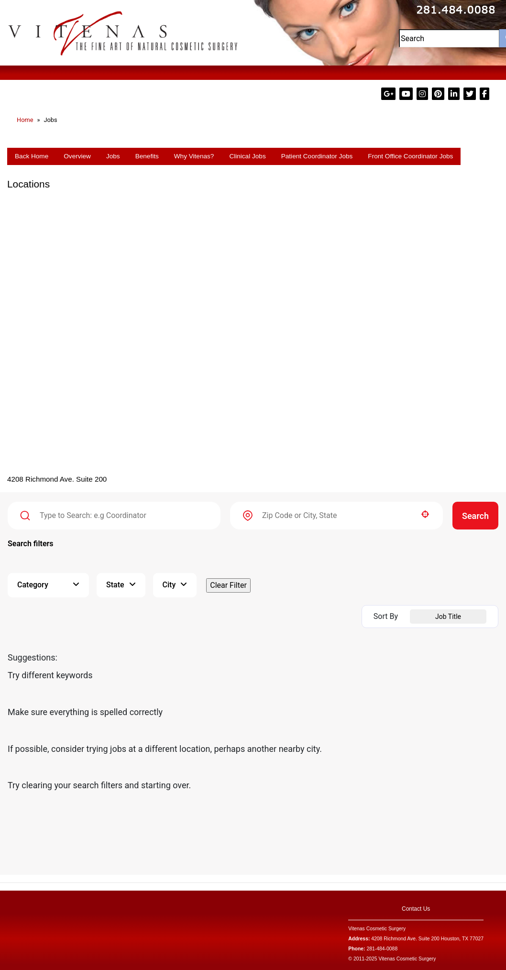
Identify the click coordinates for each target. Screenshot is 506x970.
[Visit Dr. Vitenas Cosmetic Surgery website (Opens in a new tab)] (123, 32)
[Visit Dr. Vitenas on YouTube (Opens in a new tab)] (407, 94)
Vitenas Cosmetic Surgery (377, 928)
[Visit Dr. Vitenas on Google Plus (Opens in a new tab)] (389, 94)
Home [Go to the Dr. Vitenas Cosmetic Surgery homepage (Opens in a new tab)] (25, 119)
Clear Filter (228, 585)
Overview (77, 156)
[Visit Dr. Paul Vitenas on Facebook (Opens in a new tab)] (484, 94)
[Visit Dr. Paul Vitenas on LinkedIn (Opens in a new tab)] (455, 94)
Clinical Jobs (247, 156)
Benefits (147, 156)
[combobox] (336, 515)
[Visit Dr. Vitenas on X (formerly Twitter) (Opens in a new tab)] (470, 94)
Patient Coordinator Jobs (317, 156)
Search (475, 516)
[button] (425, 514)
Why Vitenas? (194, 156)
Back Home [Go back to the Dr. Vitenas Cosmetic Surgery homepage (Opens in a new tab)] (31, 156)
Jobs (113, 156)
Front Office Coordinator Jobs (410, 156)
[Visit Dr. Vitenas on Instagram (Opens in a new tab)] (423, 94)
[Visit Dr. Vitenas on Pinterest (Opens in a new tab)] (439, 94)
